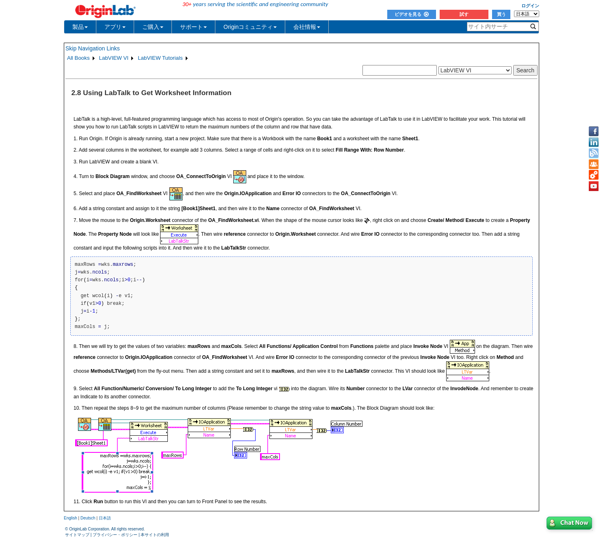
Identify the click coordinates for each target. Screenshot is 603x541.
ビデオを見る (412, 14)
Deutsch (87, 518)
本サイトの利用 (155, 534)
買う (501, 14)
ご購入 (152, 27)
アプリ (115, 27)
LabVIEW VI (114, 58)
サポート (193, 27)
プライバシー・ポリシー (115, 534)
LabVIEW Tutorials (160, 58)
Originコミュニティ (250, 27)
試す (464, 14)
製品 (80, 27)
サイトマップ (77, 534)
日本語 (105, 518)
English (70, 518)
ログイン (530, 5)
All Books (78, 58)
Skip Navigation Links (92, 48)
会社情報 (306, 27)
